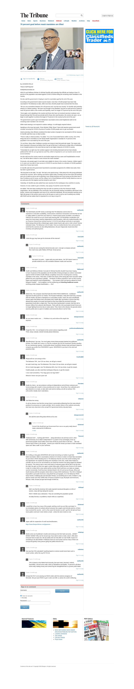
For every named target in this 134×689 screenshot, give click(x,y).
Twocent (81, 436)
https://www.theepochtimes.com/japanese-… (39, 524)
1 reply (34, 430)
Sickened (80, 424)
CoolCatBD (80, 357)
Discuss (42, 78)
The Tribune (34, 15)
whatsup (81, 532)
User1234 (80, 236)
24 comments (43, 80)
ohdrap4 (80, 487)
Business (43, 21)
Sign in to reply (79, 231)
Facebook (63, 80)
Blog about (50, 80)
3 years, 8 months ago (31, 208)
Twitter (67, 80)
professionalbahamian (76, 328)
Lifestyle (66, 21)
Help (88, 21)
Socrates (80, 383)
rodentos (81, 549)
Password (25, 600)
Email (58, 80)
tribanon (81, 399)
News (29, 21)
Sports (35, 21)
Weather (74, 21)
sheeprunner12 (78, 317)
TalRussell (80, 269)
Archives (82, 21)
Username (23, 590)
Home (23, 21)
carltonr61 (80, 210)
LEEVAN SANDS (60, 637)
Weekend (51, 21)
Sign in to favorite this (29, 78)
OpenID (62, 591)
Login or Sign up (107, 15)
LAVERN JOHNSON (61, 634)
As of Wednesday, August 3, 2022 (75, 75)
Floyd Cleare (58, 639)
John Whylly (58, 635)
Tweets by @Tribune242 (92, 126)
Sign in (25, 607)
